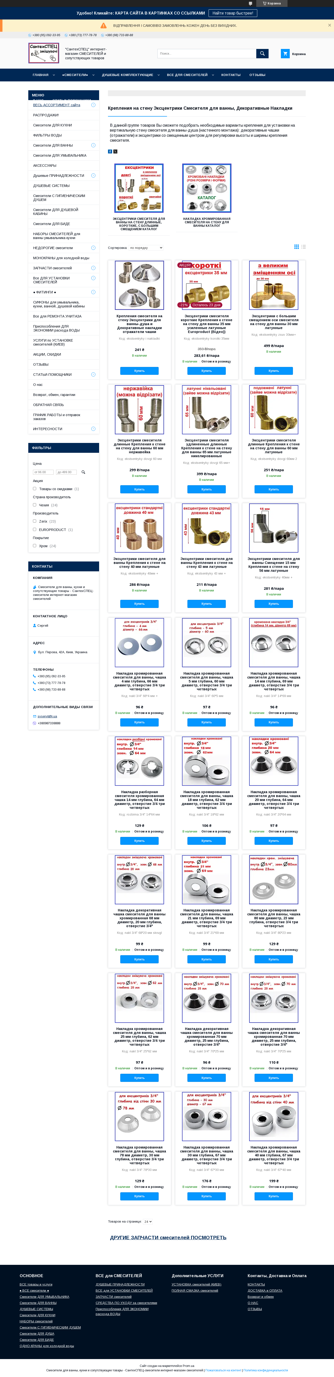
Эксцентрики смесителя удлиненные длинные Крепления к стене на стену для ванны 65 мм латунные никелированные (206, 448)
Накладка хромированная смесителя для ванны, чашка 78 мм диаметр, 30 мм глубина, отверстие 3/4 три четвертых (139, 1155)
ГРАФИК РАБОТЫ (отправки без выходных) (73, 88)
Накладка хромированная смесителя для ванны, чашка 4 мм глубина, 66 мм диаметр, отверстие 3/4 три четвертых (139, 681)
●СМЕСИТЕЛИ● (75, 75)
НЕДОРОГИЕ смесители (53, 248)
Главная (40, 75)
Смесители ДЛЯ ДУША (37, 1333)
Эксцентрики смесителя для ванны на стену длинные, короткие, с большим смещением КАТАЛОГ (139, 224)
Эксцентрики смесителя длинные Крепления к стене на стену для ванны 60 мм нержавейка (140, 446)
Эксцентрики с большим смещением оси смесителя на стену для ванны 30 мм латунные (274, 322)
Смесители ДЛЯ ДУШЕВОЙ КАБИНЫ (55, 212)
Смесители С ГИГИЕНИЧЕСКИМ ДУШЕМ (59, 198)
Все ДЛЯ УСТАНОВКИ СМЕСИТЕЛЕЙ (51, 280)
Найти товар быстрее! (233, 13)
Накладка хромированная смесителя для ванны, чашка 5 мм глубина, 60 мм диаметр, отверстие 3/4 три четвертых (206, 681)
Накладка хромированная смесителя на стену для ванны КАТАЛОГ (206, 222)
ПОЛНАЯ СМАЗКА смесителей (195, 1290)
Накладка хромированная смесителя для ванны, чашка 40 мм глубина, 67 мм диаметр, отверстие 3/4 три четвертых (273, 1155)
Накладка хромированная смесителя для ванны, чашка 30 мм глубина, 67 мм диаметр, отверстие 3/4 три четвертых (206, 1155)
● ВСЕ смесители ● (34, 1290)
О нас (38, 385)
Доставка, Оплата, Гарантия (149, 88)
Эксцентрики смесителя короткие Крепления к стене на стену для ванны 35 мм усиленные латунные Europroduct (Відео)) (206, 324)
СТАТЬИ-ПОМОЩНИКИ (71, 100)
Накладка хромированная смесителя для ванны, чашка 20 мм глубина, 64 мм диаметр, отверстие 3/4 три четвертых (273, 800)
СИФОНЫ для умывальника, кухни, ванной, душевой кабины (59, 304)
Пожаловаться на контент (223, 1370)
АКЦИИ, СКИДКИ (47, 354)
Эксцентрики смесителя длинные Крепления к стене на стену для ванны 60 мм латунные (274, 446)
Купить (139, 371)
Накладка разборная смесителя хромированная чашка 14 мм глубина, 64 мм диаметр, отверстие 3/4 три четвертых (139, 800)
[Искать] (262, 53)
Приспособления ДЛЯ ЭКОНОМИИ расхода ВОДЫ (56, 328)
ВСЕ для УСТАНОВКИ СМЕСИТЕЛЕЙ (124, 1290)
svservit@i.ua (47, 716)
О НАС (38, 100)
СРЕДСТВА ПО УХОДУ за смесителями (126, 1303)
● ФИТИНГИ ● (44, 292)
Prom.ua (188, 1366)
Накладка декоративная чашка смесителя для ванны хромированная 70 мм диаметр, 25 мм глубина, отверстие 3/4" (207, 1036)
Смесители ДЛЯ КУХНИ (52, 125)
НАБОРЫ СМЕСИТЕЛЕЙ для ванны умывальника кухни (56, 236)
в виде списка (303, 247)
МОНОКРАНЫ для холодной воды (61, 258)
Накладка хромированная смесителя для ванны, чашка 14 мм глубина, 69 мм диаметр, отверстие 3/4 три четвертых (273, 681)
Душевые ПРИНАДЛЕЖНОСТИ (58, 176)
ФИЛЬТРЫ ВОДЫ (47, 135)
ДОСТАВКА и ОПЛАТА (265, 1290)
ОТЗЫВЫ (257, 75)
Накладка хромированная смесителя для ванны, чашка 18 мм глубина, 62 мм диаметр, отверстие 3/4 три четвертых (206, 800)
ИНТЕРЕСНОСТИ (47, 429)
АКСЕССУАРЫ (44, 165)
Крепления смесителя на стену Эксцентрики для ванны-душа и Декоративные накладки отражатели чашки (139, 324)
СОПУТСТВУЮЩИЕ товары (124, 100)
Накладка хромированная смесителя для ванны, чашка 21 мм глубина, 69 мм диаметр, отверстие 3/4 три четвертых (206, 918)
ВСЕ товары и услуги (36, 1284)
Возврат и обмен (202, 88)
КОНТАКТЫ (231, 75)
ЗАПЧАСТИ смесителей (52, 268)
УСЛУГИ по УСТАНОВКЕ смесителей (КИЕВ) (53, 342)
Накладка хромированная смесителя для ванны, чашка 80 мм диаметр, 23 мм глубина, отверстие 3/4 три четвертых (273, 918)
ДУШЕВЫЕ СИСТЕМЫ (51, 186)
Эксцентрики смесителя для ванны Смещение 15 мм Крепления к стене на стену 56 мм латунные (274, 565)
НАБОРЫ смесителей (36, 1321)
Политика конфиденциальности (265, 1370)
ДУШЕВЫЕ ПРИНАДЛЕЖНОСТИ (120, 1284)
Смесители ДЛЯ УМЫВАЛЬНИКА (59, 155)
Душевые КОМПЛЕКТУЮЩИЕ (127, 75)
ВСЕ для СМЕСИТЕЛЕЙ (187, 75)
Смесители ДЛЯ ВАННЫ (53, 145)
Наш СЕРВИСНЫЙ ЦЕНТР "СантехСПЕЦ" (263, 88)
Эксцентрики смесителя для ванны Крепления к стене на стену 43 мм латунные (207, 563)
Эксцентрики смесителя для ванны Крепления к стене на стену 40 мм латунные (139, 563)
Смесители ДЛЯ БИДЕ (51, 224)
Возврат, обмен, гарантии (54, 395)
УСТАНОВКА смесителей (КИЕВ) (196, 1284)
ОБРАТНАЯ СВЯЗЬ (48, 405)
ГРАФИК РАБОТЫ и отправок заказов (56, 417)
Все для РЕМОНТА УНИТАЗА (57, 316)
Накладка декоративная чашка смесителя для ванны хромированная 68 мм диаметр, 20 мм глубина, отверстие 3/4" (139, 918)
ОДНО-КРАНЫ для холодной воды (47, 1346)
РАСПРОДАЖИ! (46, 115)
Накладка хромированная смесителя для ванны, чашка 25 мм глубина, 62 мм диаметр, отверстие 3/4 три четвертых (139, 1036)
